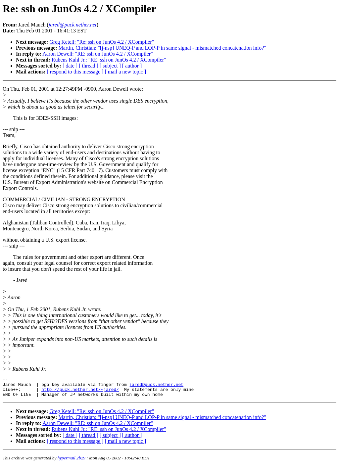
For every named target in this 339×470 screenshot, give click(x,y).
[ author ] (132, 66)
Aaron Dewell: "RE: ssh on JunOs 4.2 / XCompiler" (97, 54)
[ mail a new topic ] (125, 71)
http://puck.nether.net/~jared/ (80, 392)
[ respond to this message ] (75, 71)
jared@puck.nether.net (156, 386)
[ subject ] (110, 66)
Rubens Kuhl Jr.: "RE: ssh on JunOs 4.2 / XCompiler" (109, 60)
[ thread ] (88, 66)
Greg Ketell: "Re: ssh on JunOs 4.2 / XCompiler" (101, 42)
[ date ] (70, 66)
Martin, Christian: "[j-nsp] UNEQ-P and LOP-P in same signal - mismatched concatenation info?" (162, 48)
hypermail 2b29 (71, 461)
